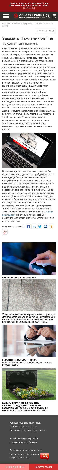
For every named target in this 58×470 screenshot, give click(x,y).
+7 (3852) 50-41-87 (14, 466)
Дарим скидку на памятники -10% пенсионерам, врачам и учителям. (29, 4)
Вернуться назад (45, 31)
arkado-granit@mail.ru (28, 438)
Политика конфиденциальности (26, 450)
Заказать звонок (43, 466)
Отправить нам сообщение (23, 442)
